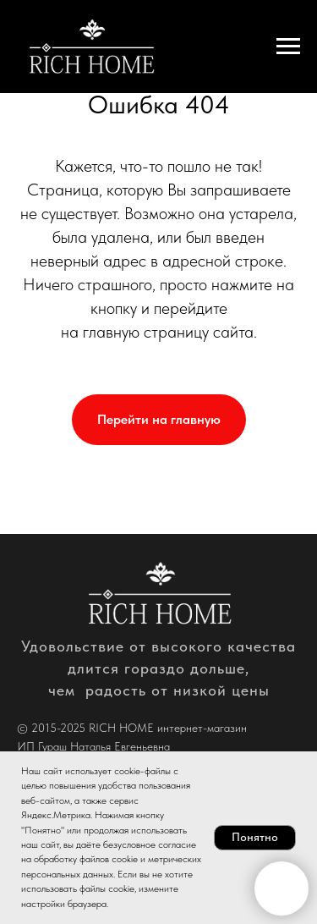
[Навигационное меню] (288, 46)
